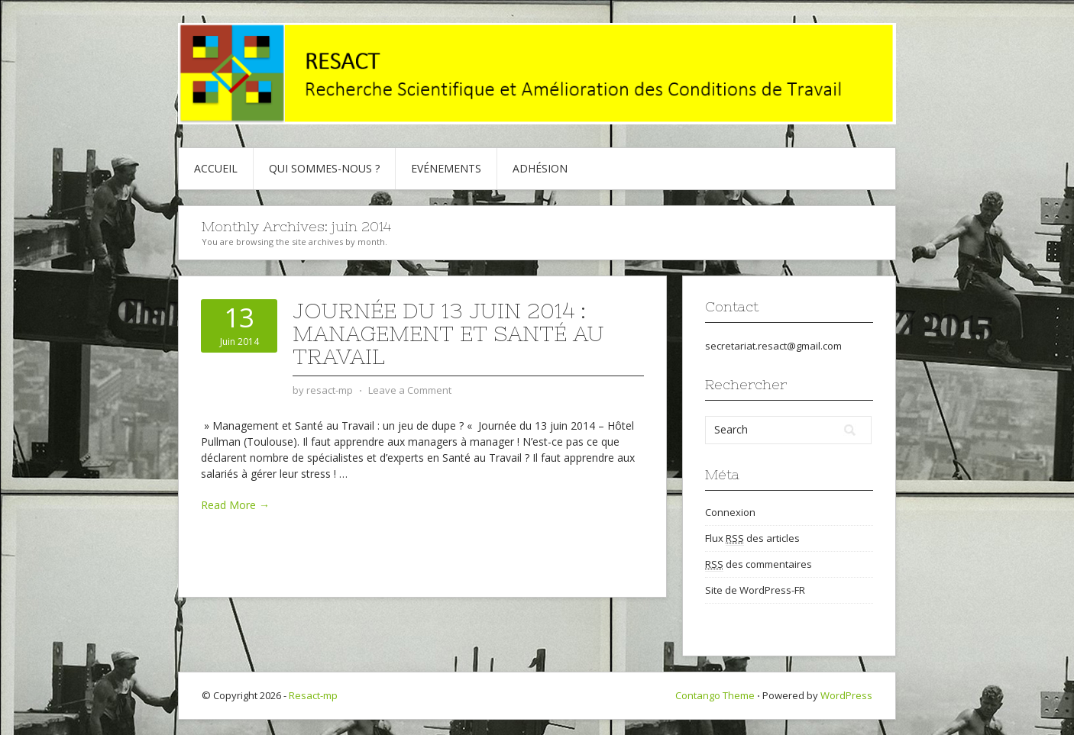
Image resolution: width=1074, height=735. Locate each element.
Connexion (730, 512)
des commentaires (758, 564)
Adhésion (540, 168)
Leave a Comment (409, 390)
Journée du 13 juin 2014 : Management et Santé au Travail (448, 333)
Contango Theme (715, 695)
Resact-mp (313, 695)
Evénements (446, 168)
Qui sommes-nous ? (324, 168)
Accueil (216, 168)
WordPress (846, 695)
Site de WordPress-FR (755, 590)
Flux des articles (752, 538)
